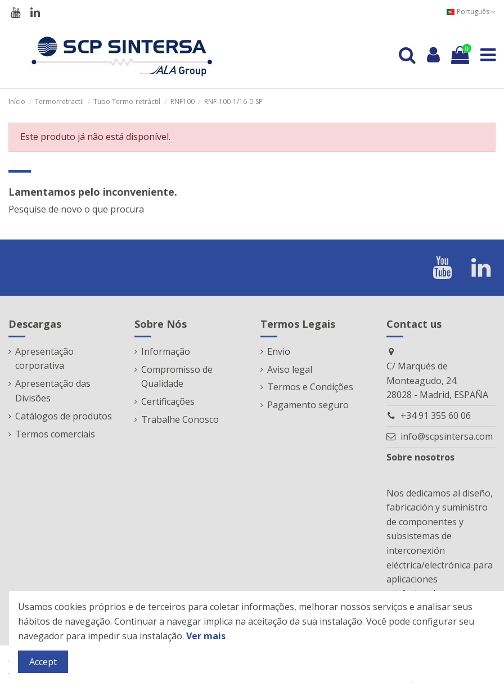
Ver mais (206, 636)
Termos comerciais (55, 434)
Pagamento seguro (308, 405)
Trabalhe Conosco (180, 419)
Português (471, 11)
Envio (278, 351)
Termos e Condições (310, 387)
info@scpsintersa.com (446, 436)
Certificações (168, 401)
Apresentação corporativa (44, 358)
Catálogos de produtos (63, 416)
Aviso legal (289, 369)
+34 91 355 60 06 (435, 415)
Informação (165, 351)
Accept (43, 662)
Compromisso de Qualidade (177, 376)
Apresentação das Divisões (53, 390)
